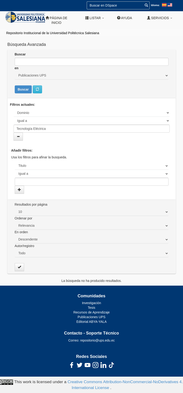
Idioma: (155, 5)
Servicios (159, 18)
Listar (94, 18)
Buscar (20, 54)
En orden (21, 232)
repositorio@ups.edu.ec (97, 340)
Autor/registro (24, 246)
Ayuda (124, 18)
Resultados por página (31, 204)
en (16, 68)
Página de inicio (56, 20)
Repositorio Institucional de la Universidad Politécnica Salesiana (52, 33)
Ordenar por (23, 218)
